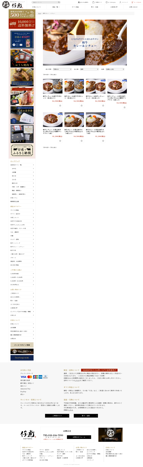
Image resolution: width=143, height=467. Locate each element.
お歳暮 (14, 172)
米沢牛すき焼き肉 (16, 221)
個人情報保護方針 (16, 335)
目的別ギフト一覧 (16, 165)
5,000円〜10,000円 (16, 281)
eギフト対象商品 (27, 460)
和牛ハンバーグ (15, 243)
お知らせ (13, 315)
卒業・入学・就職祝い (19, 187)
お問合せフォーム (79, 437)
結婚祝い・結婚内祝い (19, 194)
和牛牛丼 (13, 250)
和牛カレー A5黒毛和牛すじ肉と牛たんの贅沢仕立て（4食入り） (73, 131)
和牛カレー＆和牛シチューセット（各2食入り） (95, 97)
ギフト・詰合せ (15, 214)
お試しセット (14, 217)
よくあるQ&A (14, 304)
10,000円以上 (14, 285)
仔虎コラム (13, 198)
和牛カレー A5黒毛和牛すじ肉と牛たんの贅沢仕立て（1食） (95, 131)
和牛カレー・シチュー (17, 247)
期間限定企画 (14, 201)
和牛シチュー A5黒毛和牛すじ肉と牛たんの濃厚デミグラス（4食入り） (116, 98)
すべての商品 (14, 210)
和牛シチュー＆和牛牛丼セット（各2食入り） (52, 97)
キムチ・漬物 (14, 239)
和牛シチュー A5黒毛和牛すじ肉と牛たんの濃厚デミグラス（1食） (52, 131)
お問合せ (13, 338)
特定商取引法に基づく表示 (18, 331)
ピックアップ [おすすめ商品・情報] (20, 311)
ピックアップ (15, 161)
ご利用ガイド (14, 293)
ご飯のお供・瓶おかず (17, 254)
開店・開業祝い (17, 190)
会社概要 (13, 327)
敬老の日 (15, 183)
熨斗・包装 (13, 300)
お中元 (14, 168)
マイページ (90, 460)
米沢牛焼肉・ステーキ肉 (18, 228)
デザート (13, 258)
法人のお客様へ (15, 297)
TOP (39, 13)
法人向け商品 (14, 265)
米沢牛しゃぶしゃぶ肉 (17, 225)
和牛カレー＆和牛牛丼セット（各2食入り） (73, 97)
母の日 (14, 176)
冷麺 (11, 236)
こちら (77, 380)
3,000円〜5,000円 (16, 277)
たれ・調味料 (14, 232)
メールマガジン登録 (22, 345)
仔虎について (14, 324)
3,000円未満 (14, 274)
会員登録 (89, 458)
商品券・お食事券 (16, 261)
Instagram (22, 357)
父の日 (14, 179)
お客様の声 (13, 308)
